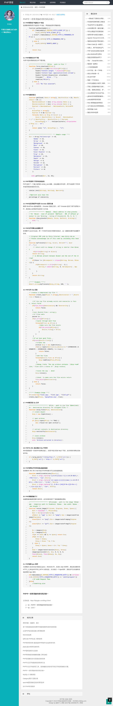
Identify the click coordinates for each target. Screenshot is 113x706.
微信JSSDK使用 (92, 112)
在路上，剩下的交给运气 (95, 47)
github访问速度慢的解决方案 (96, 96)
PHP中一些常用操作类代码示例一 (35, 594)
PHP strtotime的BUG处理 (95, 51)
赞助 (81, 703)
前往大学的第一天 (93, 73)
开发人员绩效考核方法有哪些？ (97, 86)
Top (110, 700)
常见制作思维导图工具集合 (96, 22)
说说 (66, 699)
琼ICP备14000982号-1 (72, 703)
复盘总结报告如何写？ (94, 57)
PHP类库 (42, 7)
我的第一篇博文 (92, 64)
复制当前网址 (60, 14)
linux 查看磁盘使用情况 (95, 103)
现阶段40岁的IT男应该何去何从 (97, 41)
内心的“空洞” (91, 77)
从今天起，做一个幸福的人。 (96, 70)
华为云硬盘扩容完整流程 (95, 31)
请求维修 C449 (92, 109)
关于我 (62, 699)
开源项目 (63, 2)
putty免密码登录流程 (94, 99)
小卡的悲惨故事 (92, 67)
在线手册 (43, 2)
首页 (36, 7)
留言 (70, 699)
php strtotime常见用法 (94, 54)
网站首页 (23, 2)
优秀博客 (53, 2)
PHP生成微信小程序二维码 (96, 83)
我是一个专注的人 (93, 80)
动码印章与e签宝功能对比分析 (97, 35)
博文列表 (33, 2)
